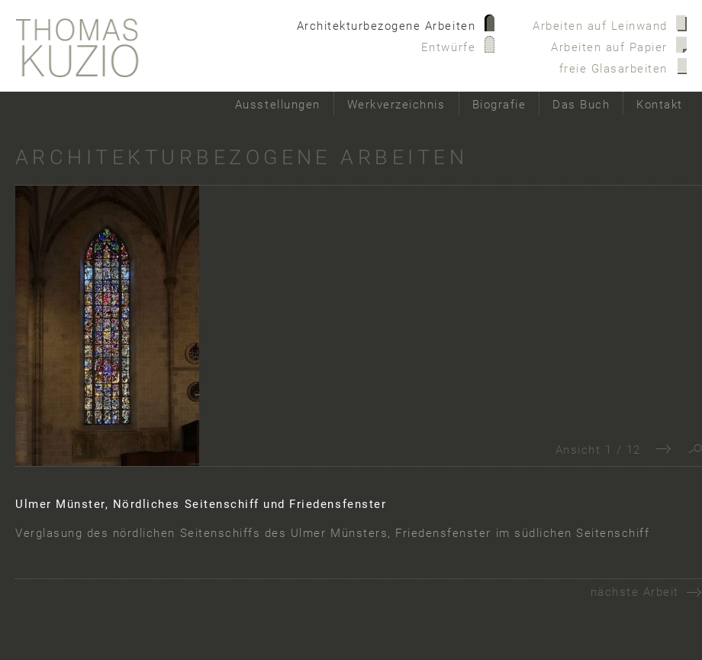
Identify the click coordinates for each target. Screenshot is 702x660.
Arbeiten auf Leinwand (600, 26)
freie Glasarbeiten (613, 69)
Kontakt (659, 105)
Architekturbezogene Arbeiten (386, 26)
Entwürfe (448, 47)
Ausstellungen (277, 105)
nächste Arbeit (635, 592)
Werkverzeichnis (396, 105)
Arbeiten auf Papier (609, 47)
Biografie (499, 105)
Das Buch (581, 105)
